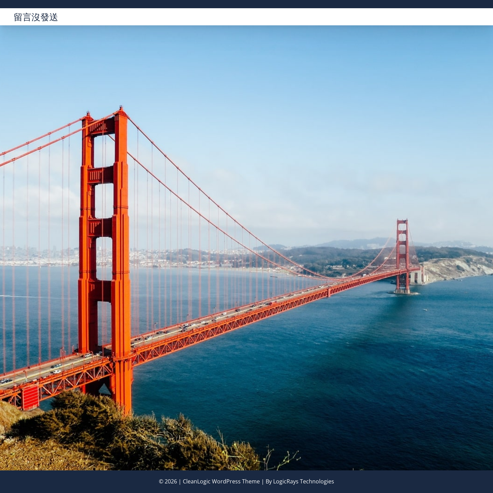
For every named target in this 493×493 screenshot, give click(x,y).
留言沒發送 (36, 17)
